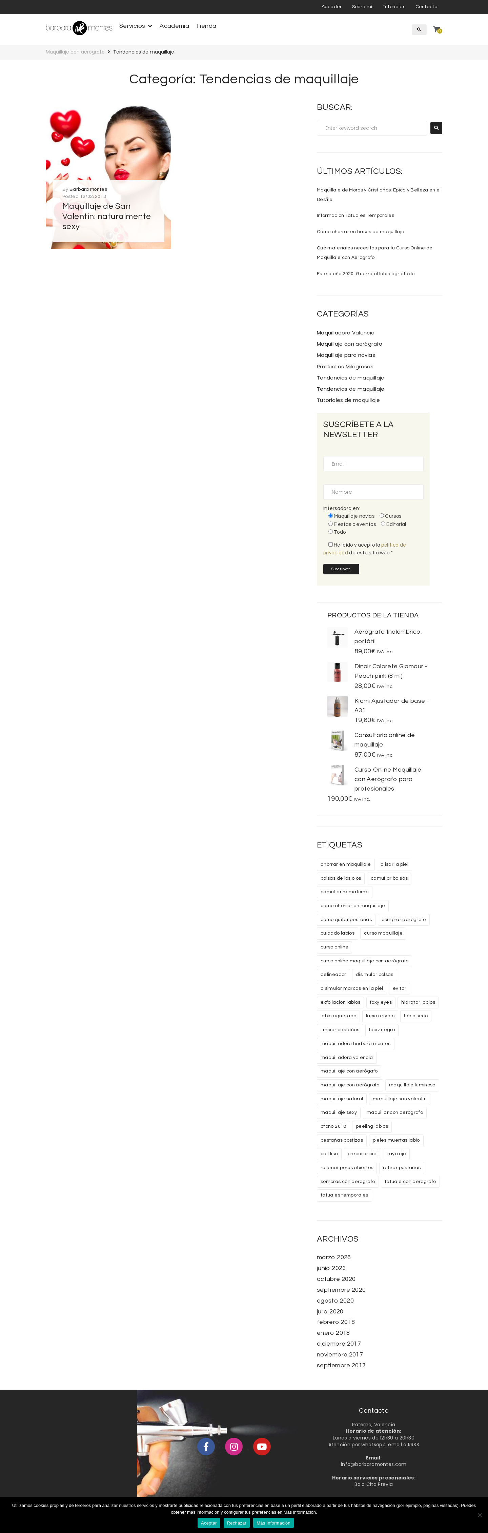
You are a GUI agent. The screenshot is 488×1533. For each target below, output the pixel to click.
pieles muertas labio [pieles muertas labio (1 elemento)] (396, 1140)
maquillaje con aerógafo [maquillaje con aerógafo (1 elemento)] (349, 1071)
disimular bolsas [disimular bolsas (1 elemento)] (374, 974)
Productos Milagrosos (345, 366)
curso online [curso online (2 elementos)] (334, 947)
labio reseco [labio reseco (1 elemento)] (380, 1016)
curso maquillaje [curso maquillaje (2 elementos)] (383, 933)
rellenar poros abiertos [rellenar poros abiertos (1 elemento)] (347, 1167)
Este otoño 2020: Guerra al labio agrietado (365, 273)
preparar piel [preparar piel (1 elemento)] (363, 1153)
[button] (136, 26)
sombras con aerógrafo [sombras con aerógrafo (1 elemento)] (348, 1181)
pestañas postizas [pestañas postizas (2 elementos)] (342, 1140)
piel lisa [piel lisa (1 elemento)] (329, 1153)
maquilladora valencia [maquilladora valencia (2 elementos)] (347, 1057)
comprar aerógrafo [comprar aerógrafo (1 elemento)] (404, 919)
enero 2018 (333, 1333)
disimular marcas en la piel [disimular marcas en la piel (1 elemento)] (352, 988)
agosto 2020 (335, 1300)
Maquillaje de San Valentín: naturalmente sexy (106, 216)
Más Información (273, 1523)
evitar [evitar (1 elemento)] (399, 988)
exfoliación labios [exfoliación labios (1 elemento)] (340, 1002)
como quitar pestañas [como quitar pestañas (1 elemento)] (346, 919)
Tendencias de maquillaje (351, 377)
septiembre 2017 (341, 1365)
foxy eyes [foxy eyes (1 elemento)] (381, 1002)
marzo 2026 (334, 1257)
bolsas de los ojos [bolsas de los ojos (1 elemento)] (341, 878)
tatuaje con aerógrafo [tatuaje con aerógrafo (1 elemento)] (410, 1181)
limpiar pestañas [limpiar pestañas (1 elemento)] (340, 1029)
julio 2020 (330, 1311)
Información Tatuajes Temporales (355, 215)
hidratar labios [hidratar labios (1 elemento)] (418, 1002)
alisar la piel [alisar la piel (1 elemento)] (394, 864)
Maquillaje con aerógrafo (75, 51)
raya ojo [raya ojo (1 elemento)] (396, 1153)
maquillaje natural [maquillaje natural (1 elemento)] (342, 1099)
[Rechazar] (479, 1515)
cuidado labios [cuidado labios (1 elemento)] (337, 933)
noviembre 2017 (340, 1354)
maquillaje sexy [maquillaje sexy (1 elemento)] (339, 1112)
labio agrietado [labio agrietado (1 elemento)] (338, 1016)
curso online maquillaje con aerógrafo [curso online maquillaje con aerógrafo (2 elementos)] (364, 961)
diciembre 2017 (339, 1344)
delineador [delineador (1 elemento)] (333, 974)
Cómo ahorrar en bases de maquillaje (360, 231)
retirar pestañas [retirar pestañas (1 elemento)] (402, 1167)
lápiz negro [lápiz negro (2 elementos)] (382, 1029)
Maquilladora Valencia (346, 332)
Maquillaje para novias (346, 355)
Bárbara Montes (88, 189)
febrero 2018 (336, 1322)
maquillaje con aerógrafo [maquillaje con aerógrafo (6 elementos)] (350, 1085)
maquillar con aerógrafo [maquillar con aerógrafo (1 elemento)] (395, 1112)
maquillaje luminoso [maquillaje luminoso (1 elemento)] (412, 1085)
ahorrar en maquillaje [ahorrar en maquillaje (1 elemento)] (346, 864)
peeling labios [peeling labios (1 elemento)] (372, 1126)
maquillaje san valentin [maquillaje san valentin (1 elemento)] (400, 1099)
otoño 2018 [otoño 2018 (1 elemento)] (333, 1126)
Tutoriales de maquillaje (348, 400)
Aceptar (209, 1523)
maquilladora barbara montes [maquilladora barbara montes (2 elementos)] (356, 1043)
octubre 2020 (336, 1279)
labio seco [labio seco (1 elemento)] (416, 1016)
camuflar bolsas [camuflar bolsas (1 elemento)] (389, 878)
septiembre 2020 (341, 1290)
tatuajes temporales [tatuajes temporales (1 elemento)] (344, 1195)
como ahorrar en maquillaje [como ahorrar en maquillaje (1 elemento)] (353, 905)
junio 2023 (331, 1268)
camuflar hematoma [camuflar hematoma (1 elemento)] (345, 892)
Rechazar (237, 1523)
